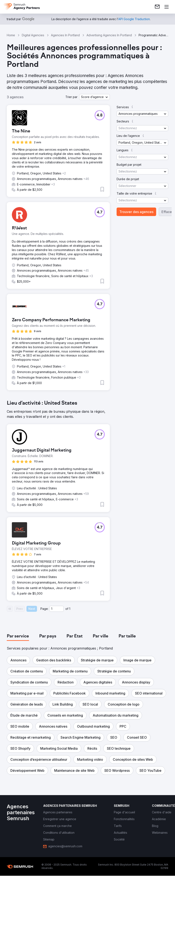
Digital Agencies (33, 35)
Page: (44, 608)
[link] (157, 7)
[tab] (18, 636)
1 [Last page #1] (69, 608)
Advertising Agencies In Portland (109, 35)
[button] (94, 97)
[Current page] (56, 609)
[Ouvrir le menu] (166, 7)
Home (11, 35)
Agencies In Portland (65, 35)
